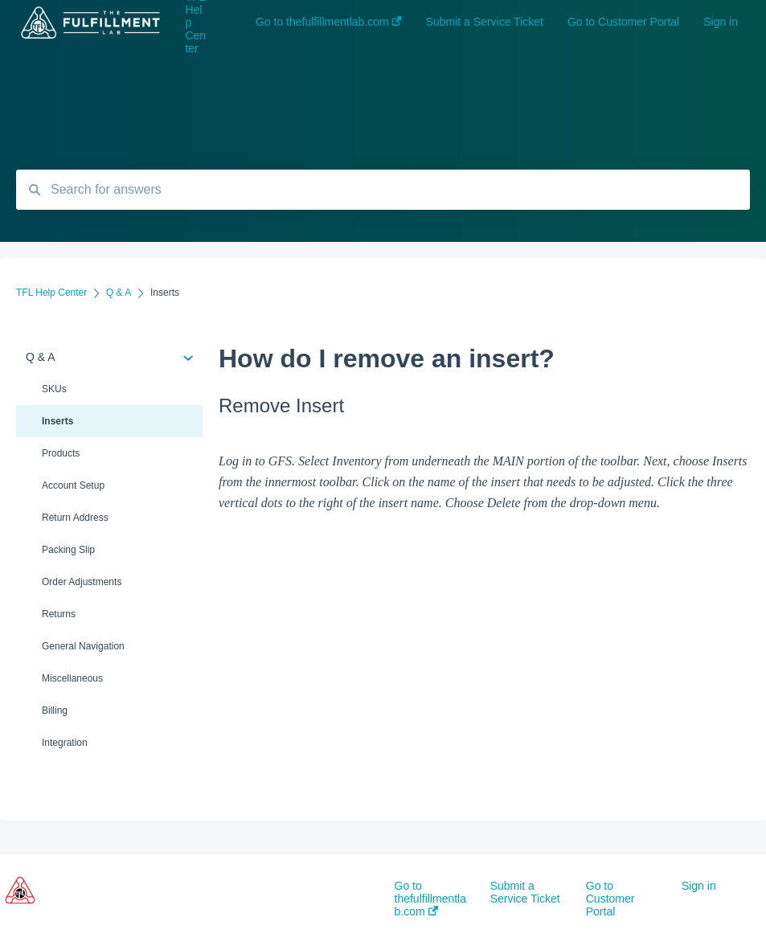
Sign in (699, 885)
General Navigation (83, 646)
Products (61, 453)
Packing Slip (68, 549)
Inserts (57, 421)
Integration (65, 742)
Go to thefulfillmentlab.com (431, 898)
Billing (55, 710)
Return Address (75, 517)
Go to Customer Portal (610, 898)
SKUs (54, 389)
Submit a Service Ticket (525, 892)
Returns (59, 614)
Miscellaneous (72, 678)
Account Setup (73, 485)
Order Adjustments (81, 582)
